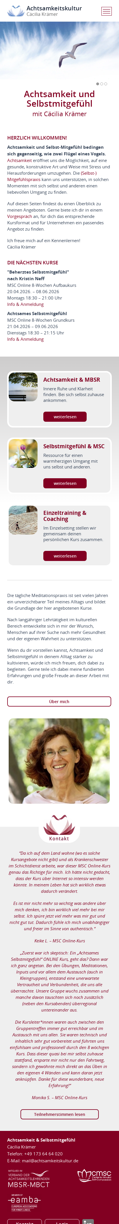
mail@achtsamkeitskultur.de (50, 1160)
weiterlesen (65, 416)
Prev (96, 91)
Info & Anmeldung (25, 304)
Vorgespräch (19, 216)
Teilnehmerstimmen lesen (59, 1114)
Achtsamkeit (19, 160)
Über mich (59, 701)
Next (107, 91)
